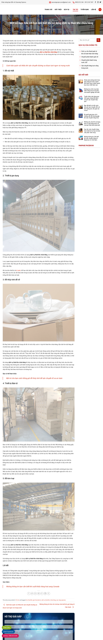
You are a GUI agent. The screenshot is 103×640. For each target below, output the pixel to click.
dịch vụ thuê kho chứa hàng (49, 600)
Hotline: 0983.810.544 (10, 636)
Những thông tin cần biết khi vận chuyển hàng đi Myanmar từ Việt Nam (91, 138)
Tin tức (75, 9)
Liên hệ (93, 9)
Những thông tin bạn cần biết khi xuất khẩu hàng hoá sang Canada (32, 586)
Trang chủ (48, 9)
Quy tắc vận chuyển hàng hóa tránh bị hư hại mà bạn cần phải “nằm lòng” (92, 130)
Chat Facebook (8, 632)
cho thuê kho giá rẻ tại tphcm (33, 600)
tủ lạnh (18, 270)
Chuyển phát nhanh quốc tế (89, 57)
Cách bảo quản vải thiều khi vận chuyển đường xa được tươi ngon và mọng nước (38, 66)
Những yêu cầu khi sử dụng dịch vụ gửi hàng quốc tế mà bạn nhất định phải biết (92, 123)
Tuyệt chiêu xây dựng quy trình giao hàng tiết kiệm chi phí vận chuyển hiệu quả (91, 99)
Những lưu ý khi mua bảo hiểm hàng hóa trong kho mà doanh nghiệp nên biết (91, 90)
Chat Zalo (7, 627)
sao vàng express (61, 600)
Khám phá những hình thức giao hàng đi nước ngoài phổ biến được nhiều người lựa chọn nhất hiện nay (92, 82)
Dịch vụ (67, 9)
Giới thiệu (58, 9)
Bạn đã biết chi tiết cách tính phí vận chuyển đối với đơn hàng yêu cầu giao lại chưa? (92, 108)
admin (59, 29)
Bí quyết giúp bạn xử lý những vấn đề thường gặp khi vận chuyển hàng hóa (91, 116)
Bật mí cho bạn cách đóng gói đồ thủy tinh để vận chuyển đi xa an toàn (34, 378)
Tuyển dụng (85, 9)
